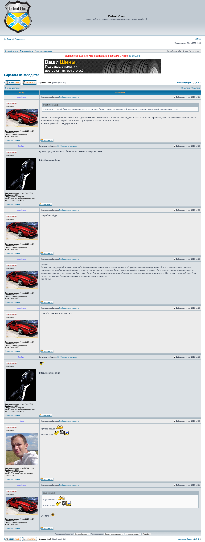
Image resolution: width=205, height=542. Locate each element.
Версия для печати (12, 88)
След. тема (195, 88)
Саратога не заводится (21, 75)
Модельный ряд (26, 51)
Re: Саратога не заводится (69, 97)
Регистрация (18, 39)
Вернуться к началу (12, 140)
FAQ (198, 39)
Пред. (189, 83)
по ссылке (134, 55)
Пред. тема (185, 88)
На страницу (182, 83)
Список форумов (11, 51)
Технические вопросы (43, 51)
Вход (7, 39)
